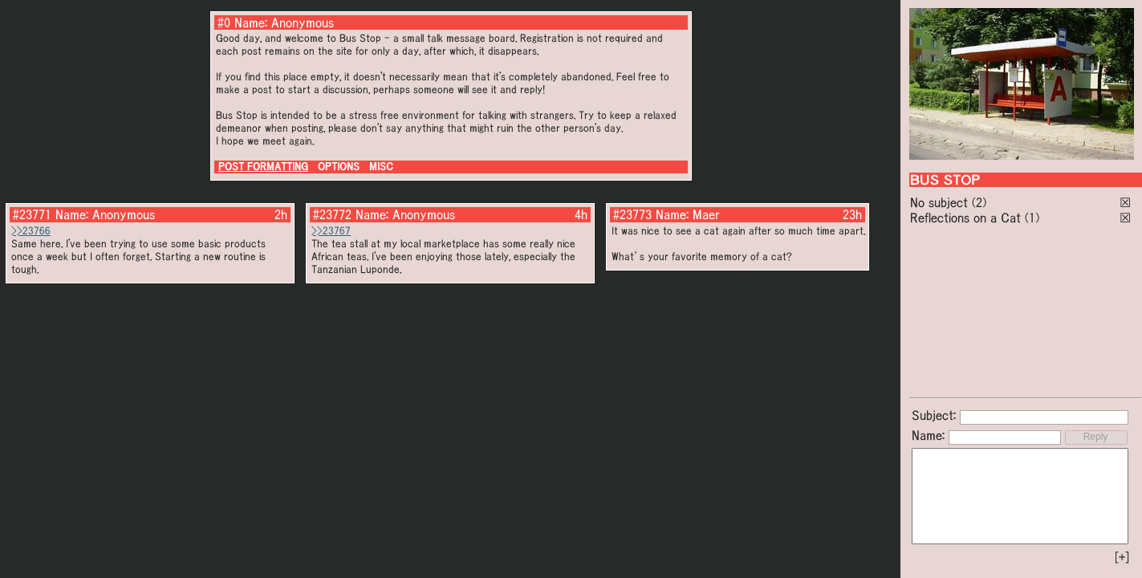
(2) (979, 202)
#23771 (32, 214)
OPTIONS (339, 166)
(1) (1032, 217)
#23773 (632, 214)
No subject (941, 202)
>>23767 (331, 231)
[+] (1122, 557)
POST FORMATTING (263, 166)
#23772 (332, 214)
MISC (381, 166)
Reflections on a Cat (965, 217)
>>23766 (31, 231)
